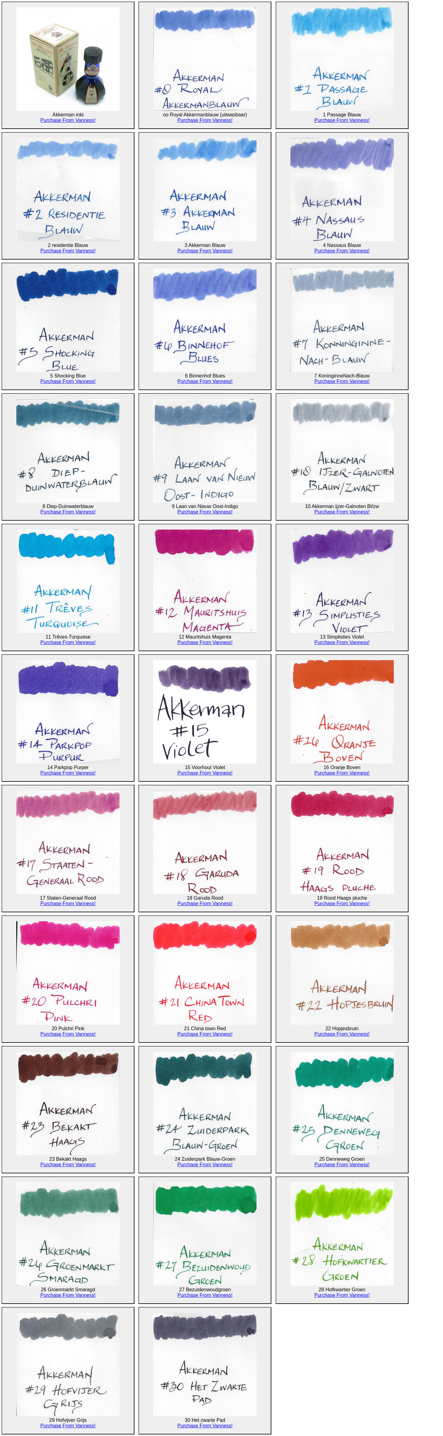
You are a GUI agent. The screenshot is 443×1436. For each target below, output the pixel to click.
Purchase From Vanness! (67, 120)
